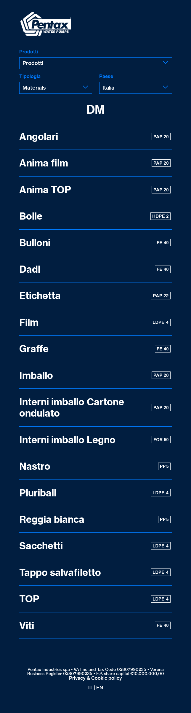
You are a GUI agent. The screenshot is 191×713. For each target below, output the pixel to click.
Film (95, 322)
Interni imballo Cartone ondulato (95, 407)
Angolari (95, 136)
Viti (95, 625)
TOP (95, 599)
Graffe (95, 349)
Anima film (95, 163)
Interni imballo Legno (95, 440)
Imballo (95, 375)
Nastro (95, 466)
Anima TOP (95, 190)
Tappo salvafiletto (95, 572)
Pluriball (95, 493)
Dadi (95, 269)
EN (99, 687)
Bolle (95, 216)
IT (90, 687)
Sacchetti (95, 546)
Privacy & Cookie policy (95, 678)
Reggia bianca (95, 519)
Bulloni (95, 243)
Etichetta (95, 295)
